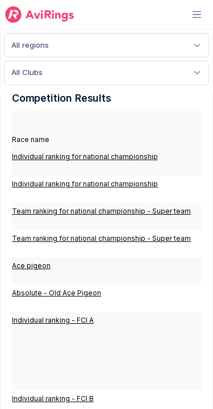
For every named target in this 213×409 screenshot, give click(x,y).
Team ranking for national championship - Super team (101, 211)
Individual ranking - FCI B (53, 398)
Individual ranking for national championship (85, 156)
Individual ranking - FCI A (53, 320)
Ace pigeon (31, 265)
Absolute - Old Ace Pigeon (56, 293)
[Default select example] (106, 45)
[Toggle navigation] (197, 14)
